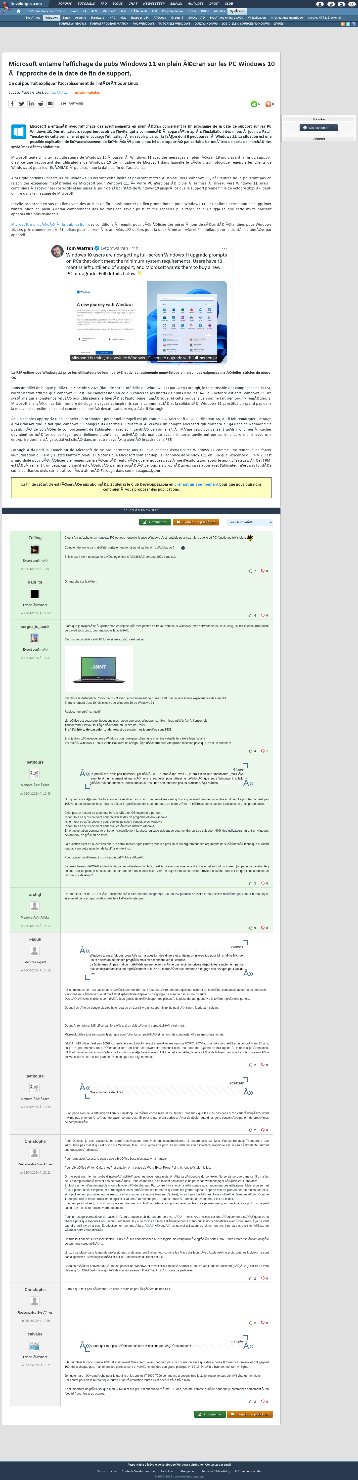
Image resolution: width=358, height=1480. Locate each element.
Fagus (35, 948)
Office (205, 11)
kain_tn (35, 592)
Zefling (35, 547)
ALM (94, 11)
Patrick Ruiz (58, 96)
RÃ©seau (159, 18)
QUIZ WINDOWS (206, 24)
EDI (154, 11)
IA (84, 11)
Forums (65, 4)
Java (123, 11)
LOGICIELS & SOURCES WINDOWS (246, 24)
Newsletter (154, 4)
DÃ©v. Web (139, 11)
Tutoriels (86, 4)
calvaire (35, 1343)
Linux (66, 18)
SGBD (192, 11)
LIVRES (279, 24)
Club (228, 4)
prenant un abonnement (196, 487)
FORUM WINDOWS (72, 24)
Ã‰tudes (195, 4)
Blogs (117, 4)
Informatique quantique (287, 18)
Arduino (80, 18)
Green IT (177, 18)
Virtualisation (257, 18)
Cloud (74, 11)
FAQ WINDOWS (143, 24)
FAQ (103, 4)
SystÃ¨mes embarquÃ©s (226, 18)
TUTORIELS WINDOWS (174, 24)
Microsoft (109, 11)
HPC (112, 18)
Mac (123, 18)
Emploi (176, 4)
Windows (51, 18)
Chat (133, 4)
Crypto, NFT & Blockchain (325, 18)
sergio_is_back (35, 636)
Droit (214, 4)
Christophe (35, 1150)
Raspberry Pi (139, 18)
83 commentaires (87, 96)
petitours (35, 772)
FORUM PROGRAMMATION (109, 24)
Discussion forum (318, 128)
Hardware (97, 18)
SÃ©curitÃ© (196, 18)
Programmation (172, 11)
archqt (35, 904)
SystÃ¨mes (237, 11)
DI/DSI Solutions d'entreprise (45, 11)
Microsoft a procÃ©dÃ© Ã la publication (49, 228)
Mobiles (219, 11)
